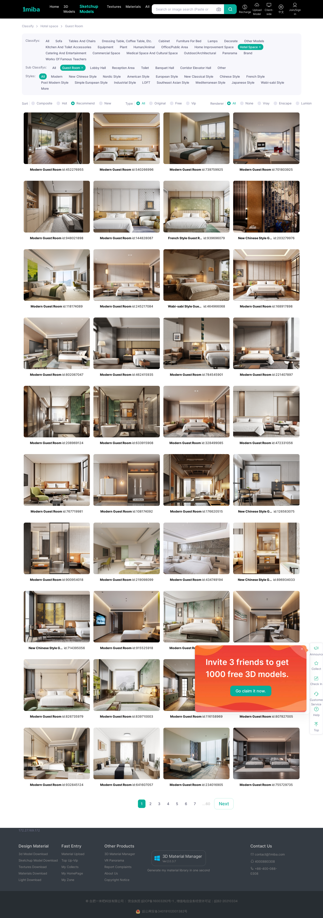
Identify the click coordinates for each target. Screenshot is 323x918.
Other (221, 68)
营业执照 (134, 901)
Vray (266, 103)
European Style (167, 76)
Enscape (285, 103)
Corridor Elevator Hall (195, 68)
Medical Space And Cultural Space (152, 53)
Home (54, 6)
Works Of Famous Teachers (66, 59)
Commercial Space (106, 53)
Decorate (231, 41)
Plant (123, 47)
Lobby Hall (98, 68)
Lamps (213, 41)
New (107, 103)
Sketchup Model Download (38, 860)
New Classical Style (198, 76)
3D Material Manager (119, 854)
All (147, 6)
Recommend (85, 103)
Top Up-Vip (69, 860)
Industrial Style (125, 82)
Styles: (30, 76)
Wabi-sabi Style (272, 82)
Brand (248, 53)
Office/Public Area (174, 47)
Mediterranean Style (210, 82)
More (45, 88)
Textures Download (33, 867)
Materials (133, 6)
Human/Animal (144, 47)
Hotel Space (250, 47)
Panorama (229, 53)
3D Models (69, 9)
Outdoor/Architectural (200, 53)
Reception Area (123, 68)
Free (178, 103)
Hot (64, 103)
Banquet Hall (164, 68)
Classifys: (32, 40)
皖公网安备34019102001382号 (164, 911)
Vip (193, 103)
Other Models (254, 41)
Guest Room (74, 26)
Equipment (105, 47)
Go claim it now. (251, 691)
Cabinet (164, 41)
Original (160, 103)
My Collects (69, 867)
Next (224, 803)
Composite (44, 103)
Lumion (306, 103)
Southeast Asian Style (173, 82)
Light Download (30, 880)
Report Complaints (117, 867)
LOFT (146, 82)
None (249, 103)
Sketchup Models (89, 9)
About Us (111, 873)
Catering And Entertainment (66, 53)
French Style (255, 76)
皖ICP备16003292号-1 (157, 901)
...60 (206, 804)
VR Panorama (114, 860)
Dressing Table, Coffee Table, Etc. (127, 41)
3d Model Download (33, 854)
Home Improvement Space (214, 47)
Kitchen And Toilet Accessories (68, 47)
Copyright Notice (116, 880)
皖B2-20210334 (226, 901)
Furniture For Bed (188, 41)
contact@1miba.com (267, 854)
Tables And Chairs (82, 41)
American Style (138, 76)
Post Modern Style (54, 82)
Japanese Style (243, 82)
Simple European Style (91, 82)
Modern (56, 76)
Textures (114, 6)
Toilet (145, 68)
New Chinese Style (83, 76)
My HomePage (72, 873)
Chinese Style (230, 76)
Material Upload (72, 854)
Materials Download (33, 873)
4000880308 (262, 861)
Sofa (58, 41)
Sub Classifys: (36, 67)
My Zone (67, 880)
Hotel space (49, 26)
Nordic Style (112, 76)
